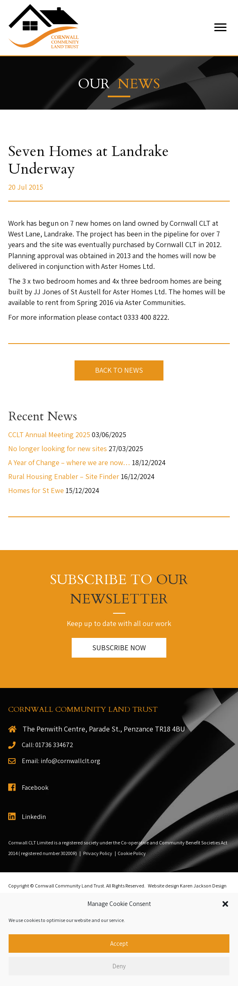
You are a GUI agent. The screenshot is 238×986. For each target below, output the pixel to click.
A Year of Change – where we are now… (69, 462)
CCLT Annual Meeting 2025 (49, 434)
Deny (119, 966)
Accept (119, 943)
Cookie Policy (132, 853)
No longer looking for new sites (57, 448)
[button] (225, 904)
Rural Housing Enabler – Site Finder (63, 476)
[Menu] (220, 27)
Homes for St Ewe (36, 490)
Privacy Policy (97, 853)
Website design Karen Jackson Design (187, 886)
